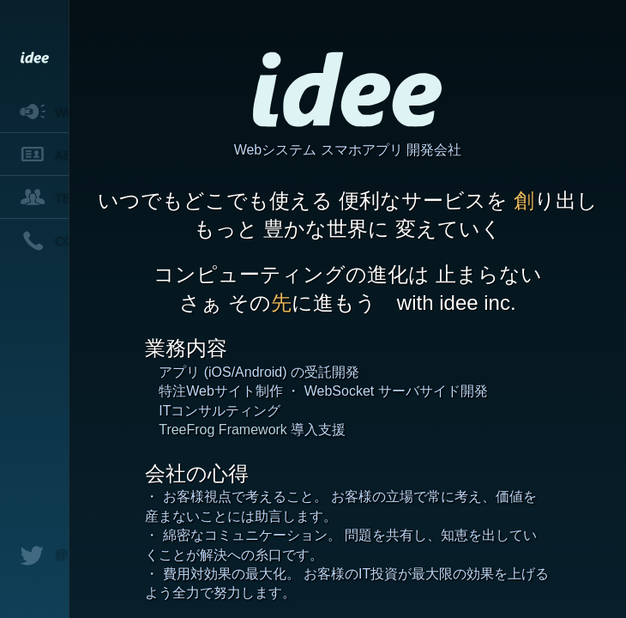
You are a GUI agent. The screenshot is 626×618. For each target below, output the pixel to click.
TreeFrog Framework (223, 429)
